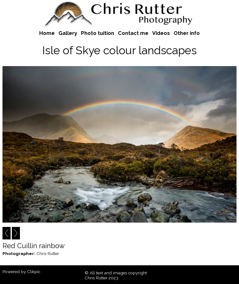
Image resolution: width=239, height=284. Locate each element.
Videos (161, 33)
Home (47, 33)
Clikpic (33, 271)
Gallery (68, 33)
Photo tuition (97, 33)
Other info (187, 33)
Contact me (133, 33)
